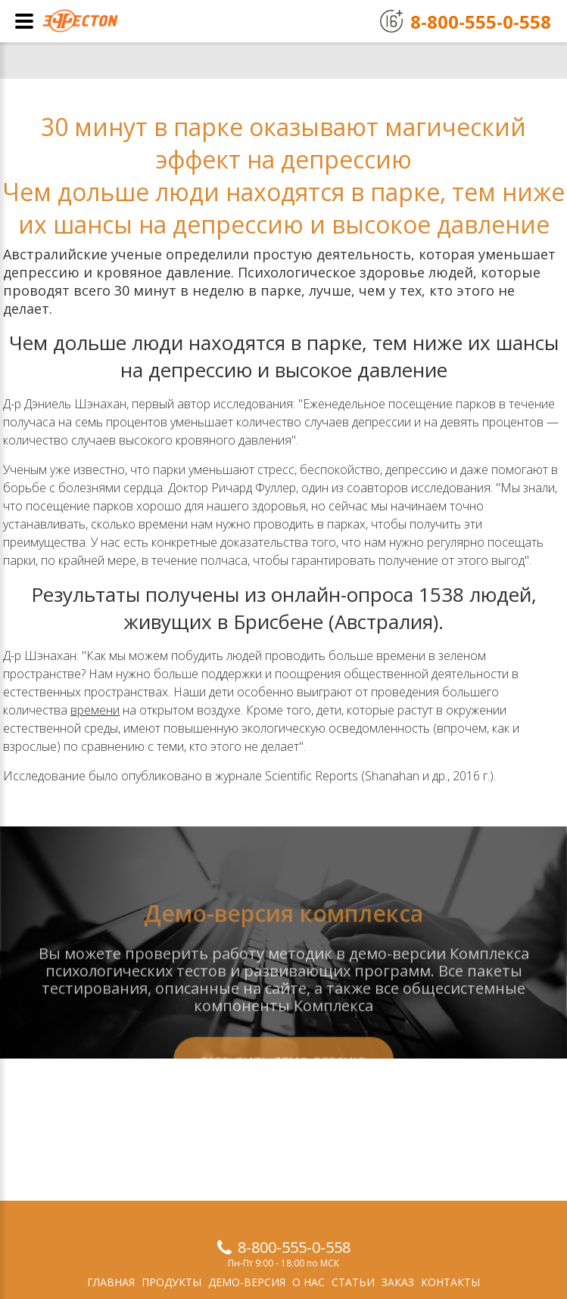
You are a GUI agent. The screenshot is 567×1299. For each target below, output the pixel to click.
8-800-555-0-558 (294, 1247)
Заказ (398, 1282)
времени (95, 710)
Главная (111, 1282)
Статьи (353, 1282)
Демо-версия (246, 1282)
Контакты (450, 1282)
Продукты (171, 1282)
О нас (308, 1282)
